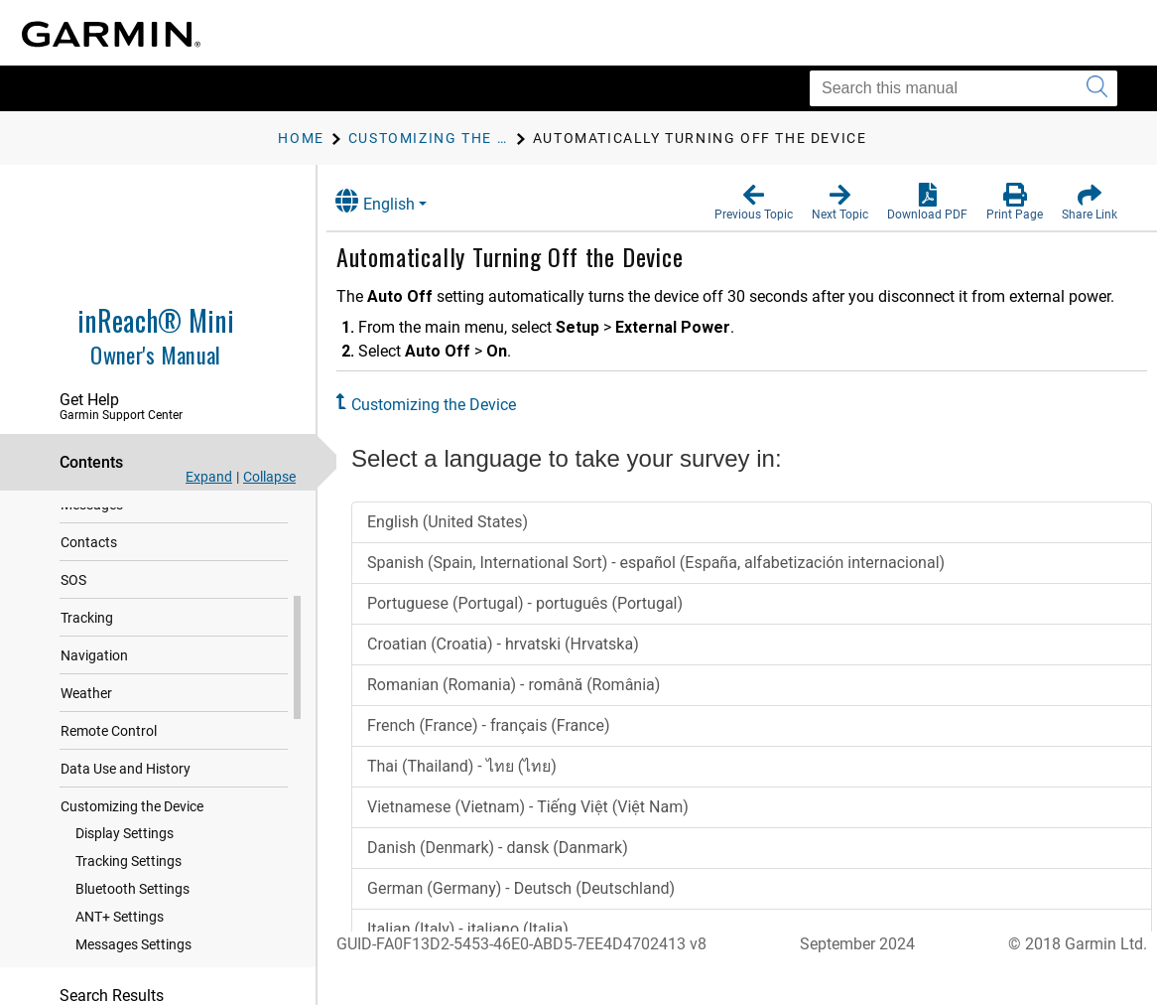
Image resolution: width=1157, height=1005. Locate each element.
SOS (73, 625)
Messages (92, 549)
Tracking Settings (128, 906)
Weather (86, 738)
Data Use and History (126, 813)
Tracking (87, 662)
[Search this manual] (963, 88)
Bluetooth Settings (132, 933)
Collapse (269, 477)
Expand (209, 477)
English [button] (392, 201)
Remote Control (109, 776)
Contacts (89, 587)
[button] (753, 202)
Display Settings (124, 878)
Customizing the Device (132, 851)
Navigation (94, 700)
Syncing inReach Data (127, 511)
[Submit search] (1097, 88)
